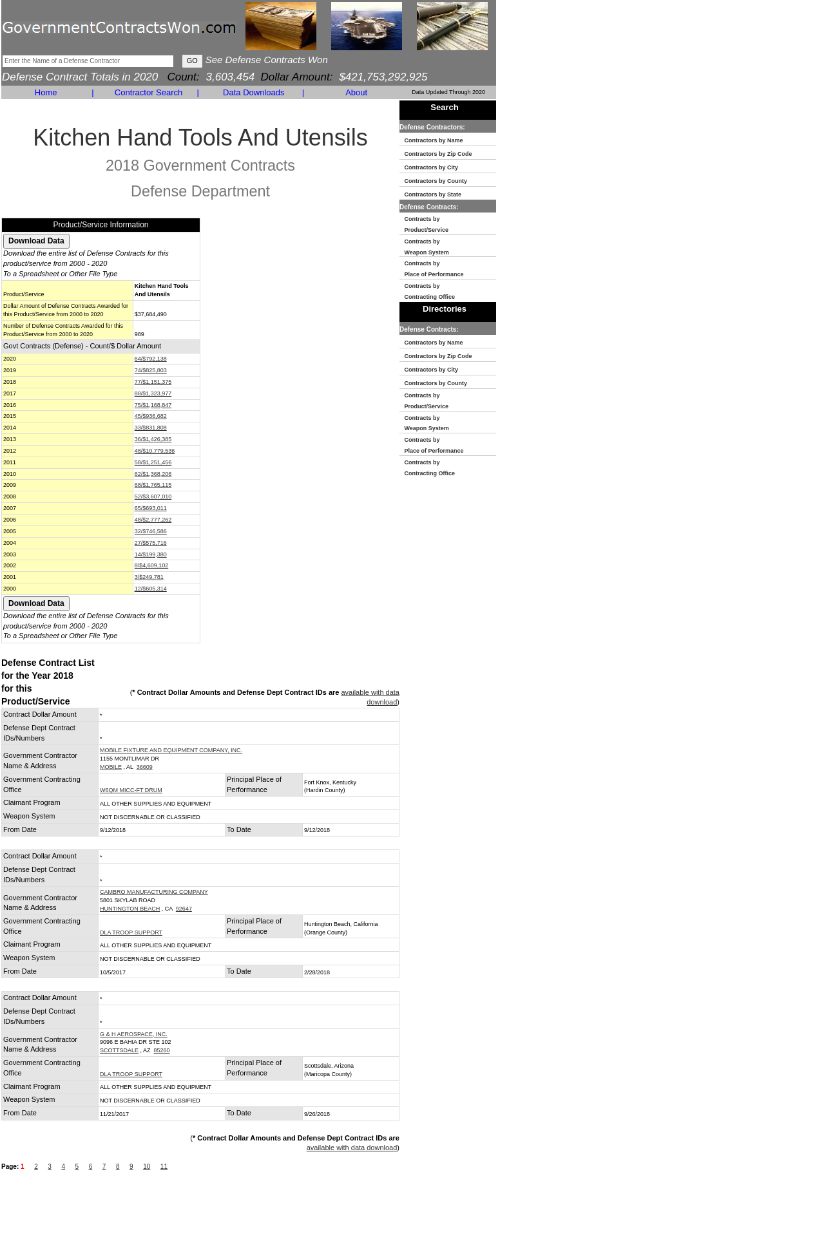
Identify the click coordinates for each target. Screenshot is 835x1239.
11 (164, 1166)
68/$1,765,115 (153, 485)
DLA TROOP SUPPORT (131, 932)
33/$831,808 (151, 427)
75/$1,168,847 (153, 405)
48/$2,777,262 (153, 519)
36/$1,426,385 (153, 439)
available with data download (352, 1147)
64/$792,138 (151, 358)
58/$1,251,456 (153, 462)
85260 (162, 1050)
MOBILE (111, 767)
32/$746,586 (151, 531)
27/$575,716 (151, 543)
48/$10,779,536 (155, 451)
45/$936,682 (151, 416)
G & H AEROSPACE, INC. (134, 1034)
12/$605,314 (151, 588)
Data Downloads (253, 92)
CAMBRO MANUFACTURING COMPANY (154, 892)
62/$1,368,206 (153, 474)
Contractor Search (149, 92)
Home (46, 92)
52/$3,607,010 (153, 496)
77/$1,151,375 (153, 382)
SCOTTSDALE (119, 1050)
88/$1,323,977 (153, 393)
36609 (145, 767)
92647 (184, 908)
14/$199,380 (151, 554)
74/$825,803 (151, 370)
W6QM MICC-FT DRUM (131, 790)
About (356, 92)
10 (146, 1166)
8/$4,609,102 (152, 565)
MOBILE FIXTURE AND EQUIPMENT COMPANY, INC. (171, 750)
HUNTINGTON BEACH (130, 908)
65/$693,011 (151, 508)
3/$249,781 (149, 577)
